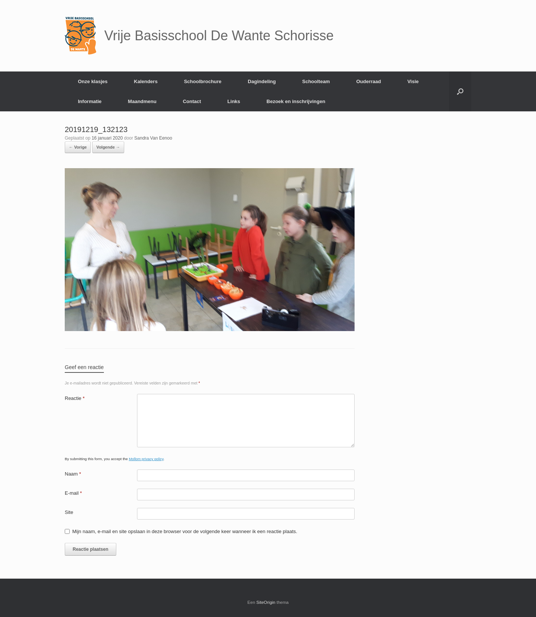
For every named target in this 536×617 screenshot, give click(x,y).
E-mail (73, 493)
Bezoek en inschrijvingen (295, 101)
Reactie (75, 398)
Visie (413, 81)
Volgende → (108, 147)
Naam (73, 474)
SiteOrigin (266, 602)
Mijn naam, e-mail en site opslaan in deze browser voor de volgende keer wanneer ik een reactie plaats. (184, 531)
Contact (192, 101)
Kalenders (146, 81)
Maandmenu (142, 101)
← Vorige (78, 147)
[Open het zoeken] (460, 91)
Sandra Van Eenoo (153, 138)
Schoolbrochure (203, 81)
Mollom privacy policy (146, 459)
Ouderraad (368, 81)
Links (233, 101)
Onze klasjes (93, 81)
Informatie (90, 101)
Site (69, 512)
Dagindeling (262, 81)
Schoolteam (316, 81)
